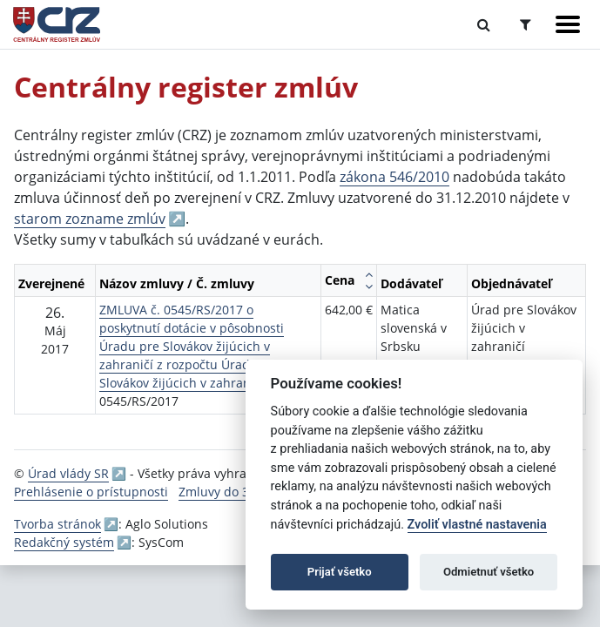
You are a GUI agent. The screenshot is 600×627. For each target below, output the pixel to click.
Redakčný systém (64, 542)
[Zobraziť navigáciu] (567, 24)
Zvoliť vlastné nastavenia (477, 524)
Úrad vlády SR (68, 473)
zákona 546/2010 (394, 176)
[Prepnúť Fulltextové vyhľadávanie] (484, 24)
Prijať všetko (339, 571)
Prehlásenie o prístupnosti (91, 491)
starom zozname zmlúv (89, 218)
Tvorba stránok (57, 524)
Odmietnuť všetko (488, 571)
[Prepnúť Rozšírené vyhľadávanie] (526, 24)
